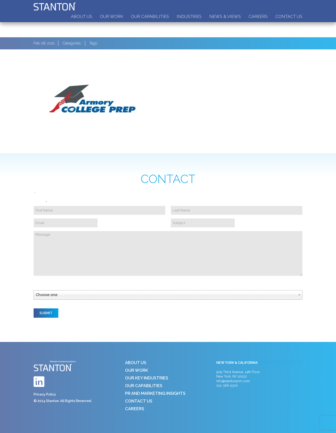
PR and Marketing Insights (155, 393)
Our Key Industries (146, 377)
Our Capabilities (150, 16)
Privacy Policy (45, 394)
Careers (258, 16)
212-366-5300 (227, 385)
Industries (189, 16)
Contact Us (288, 16)
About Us (81, 16)
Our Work (111, 16)
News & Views (225, 16)
